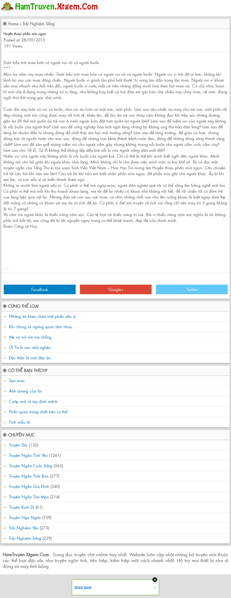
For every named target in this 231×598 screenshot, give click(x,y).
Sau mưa (16, 380)
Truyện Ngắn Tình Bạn (29, 476)
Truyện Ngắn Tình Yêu (28, 455)
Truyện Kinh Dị (21, 507)
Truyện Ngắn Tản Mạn (29, 497)
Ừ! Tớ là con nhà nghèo (30, 347)
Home (13, 23)
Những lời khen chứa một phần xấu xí (42, 316)
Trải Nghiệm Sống (38, 23)
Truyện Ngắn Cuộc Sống (30, 465)
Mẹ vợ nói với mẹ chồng (30, 337)
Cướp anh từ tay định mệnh (33, 401)
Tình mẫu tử (19, 422)
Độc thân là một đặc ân (30, 358)
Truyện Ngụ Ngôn (25, 517)
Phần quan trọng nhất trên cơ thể (37, 412)
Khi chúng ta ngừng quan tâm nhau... (42, 326)
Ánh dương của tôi (25, 391)
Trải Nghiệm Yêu (23, 528)
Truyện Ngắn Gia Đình (29, 486)
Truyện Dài (18, 445)
